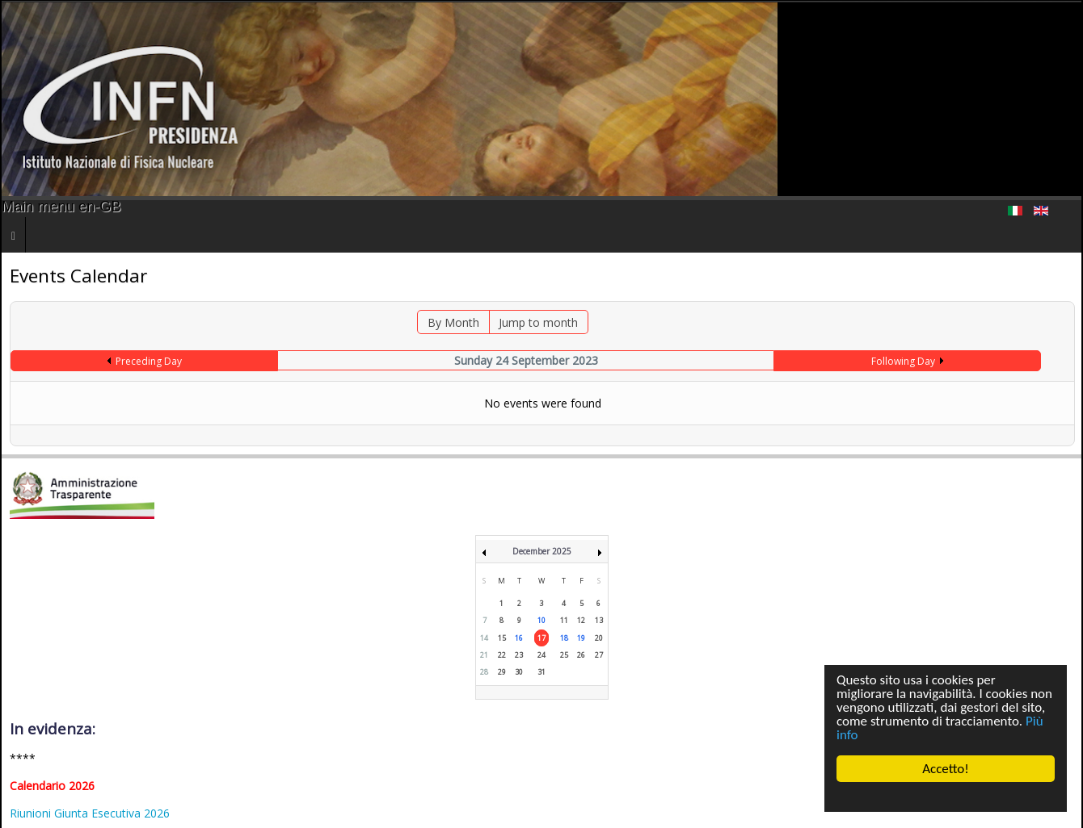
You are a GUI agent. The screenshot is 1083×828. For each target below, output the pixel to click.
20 (599, 638)
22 (502, 655)
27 (599, 655)
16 (519, 638)
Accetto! (945, 768)
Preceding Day (149, 361)
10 (541, 620)
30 (519, 672)
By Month (453, 322)
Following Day (903, 361)
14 (484, 638)
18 (564, 638)
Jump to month (538, 322)
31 (541, 672)
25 (564, 655)
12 (581, 620)
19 (581, 638)
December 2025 (541, 551)
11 (564, 620)
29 (502, 672)
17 (541, 638)
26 (581, 655)
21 (484, 655)
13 (599, 620)
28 (484, 672)
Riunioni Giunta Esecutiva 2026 (90, 813)
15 (502, 638)
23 (519, 655)
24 (541, 655)
